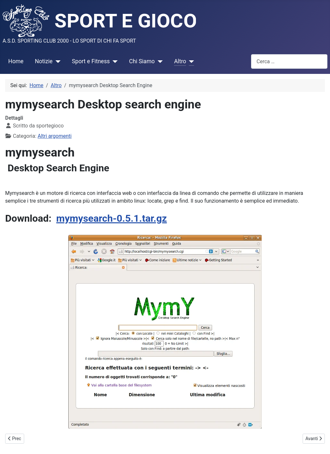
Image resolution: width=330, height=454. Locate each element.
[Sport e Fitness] (114, 61)
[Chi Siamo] (159, 61)
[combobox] (289, 61)
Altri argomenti (55, 136)
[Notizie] (57, 61)
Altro (180, 61)
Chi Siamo (142, 61)
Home (16, 61)
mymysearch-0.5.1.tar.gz (111, 218)
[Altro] (190, 61)
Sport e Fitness (91, 61)
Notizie (44, 61)
